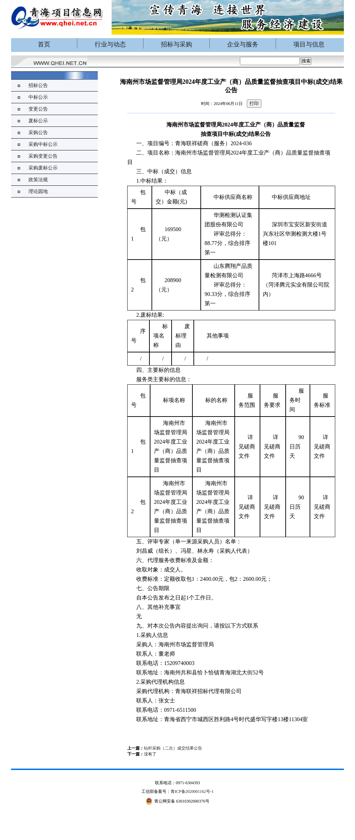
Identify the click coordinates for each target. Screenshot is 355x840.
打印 (254, 103)
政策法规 (38, 179)
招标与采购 (176, 44)
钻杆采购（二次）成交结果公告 (173, 748)
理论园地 (38, 191)
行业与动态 (110, 44)
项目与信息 (308, 44)
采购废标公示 (43, 167)
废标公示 (38, 120)
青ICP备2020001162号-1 (192, 791)
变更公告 (38, 109)
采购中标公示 (43, 144)
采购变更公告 (43, 156)
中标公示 (38, 97)
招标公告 (38, 85)
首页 (44, 44)
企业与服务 (242, 44)
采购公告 (38, 132)
